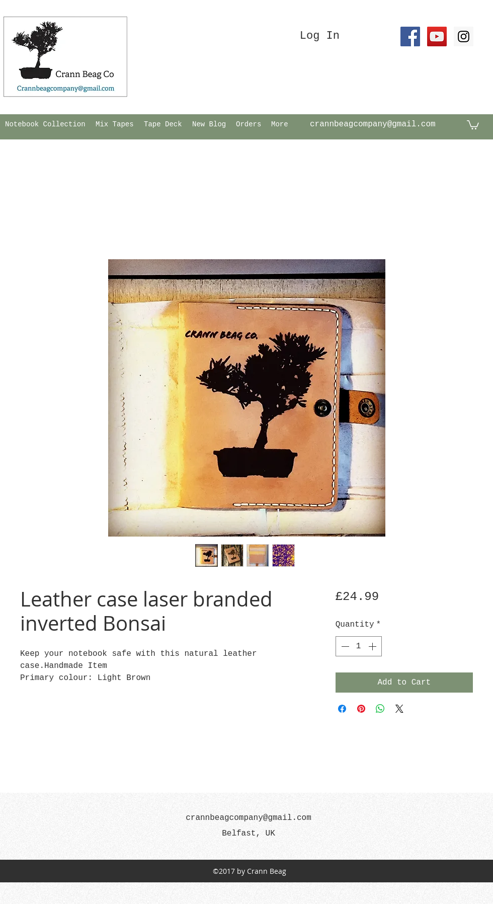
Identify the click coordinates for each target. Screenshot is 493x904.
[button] (473, 124)
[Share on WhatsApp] (380, 709)
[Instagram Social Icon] (463, 36)
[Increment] (373, 646)
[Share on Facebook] (342, 709)
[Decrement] (344, 646)
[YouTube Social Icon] (437, 36)
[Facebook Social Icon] (410, 36)
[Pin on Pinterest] (361, 709)
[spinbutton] (358, 646)
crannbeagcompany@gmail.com (373, 124)
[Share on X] (399, 709)
